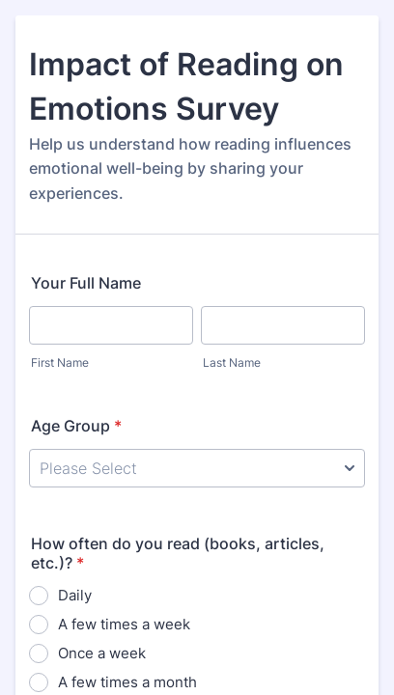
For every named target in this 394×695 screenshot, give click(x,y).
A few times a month (127, 682)
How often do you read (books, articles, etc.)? (177, 553)
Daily (75, 595)
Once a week (102, 653)
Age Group (76, 425)
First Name (60, 362)
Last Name (232, 362)
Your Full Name (86, 282)
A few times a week (124, 624)
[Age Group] (197, 468)
